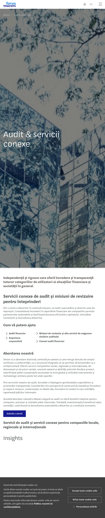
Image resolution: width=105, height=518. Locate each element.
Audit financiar (17, 333)
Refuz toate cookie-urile (85, 499)
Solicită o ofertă (14, 413)
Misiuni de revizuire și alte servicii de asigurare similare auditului (65, 334)
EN (91, 4)
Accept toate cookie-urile (84, 490)
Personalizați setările (84, 506)
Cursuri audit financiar (51, 341)
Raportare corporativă (15, 339)
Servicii (6, 14)
